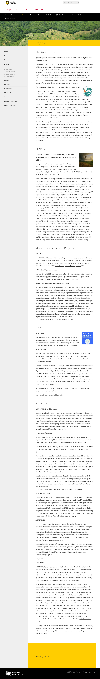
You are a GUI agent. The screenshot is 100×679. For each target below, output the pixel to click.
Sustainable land (9, 76)
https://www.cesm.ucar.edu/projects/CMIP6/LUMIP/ (53, 319)
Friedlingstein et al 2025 (65, 345)
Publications (50, 15)
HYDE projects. (58, 395)
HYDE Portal (40, 15)
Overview (8, 67)
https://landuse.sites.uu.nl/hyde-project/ (60, 135)
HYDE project (8, 69)
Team (18, 15)
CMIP (55, 279)
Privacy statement (89, 672)
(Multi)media (60, 15)
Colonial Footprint (10, 71)
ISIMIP (77, 279)
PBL (51, 555)
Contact (68, 15)
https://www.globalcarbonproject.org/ (68, 266)
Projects (25, 15)
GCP (78, 513)
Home (7, 15)
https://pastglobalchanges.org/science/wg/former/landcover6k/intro (59, 489)
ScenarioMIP (64, 279)
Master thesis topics (11, 19)
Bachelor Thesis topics (78, 15)
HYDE (61, 446)
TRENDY (56, 511)
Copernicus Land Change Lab (25, 9)
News (12, 15)
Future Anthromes (10, 74)
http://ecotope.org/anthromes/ (49, 540)
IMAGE (45, 552)
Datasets (32, 15)
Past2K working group (51, 260)
